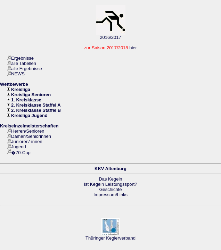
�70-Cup (21, 152)
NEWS (18, 73)
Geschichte (110, 189)
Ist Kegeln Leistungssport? (110, 184)
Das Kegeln (110, 179)
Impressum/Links (110, 194)
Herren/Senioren (27, 131)
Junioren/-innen (26, 141)
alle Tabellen (23, 63)
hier (133, 47)
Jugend (18, 146)
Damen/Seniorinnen (31, 136)
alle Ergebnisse (26, 68)
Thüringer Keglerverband (110, 238)
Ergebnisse (22, 58)
